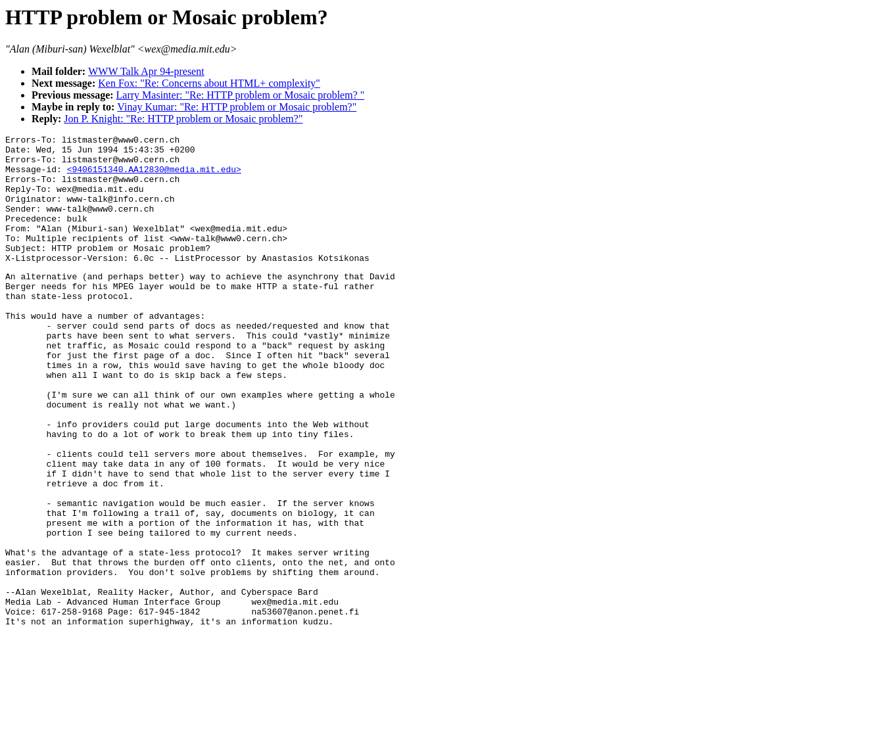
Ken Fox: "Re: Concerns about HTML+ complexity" (209, 83)
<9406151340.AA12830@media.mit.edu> (154, 177)
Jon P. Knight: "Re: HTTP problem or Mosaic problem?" (183, 118)
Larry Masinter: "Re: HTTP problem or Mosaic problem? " (240, 95)
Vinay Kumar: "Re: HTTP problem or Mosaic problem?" (236, 106)
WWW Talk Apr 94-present (146, 71)
